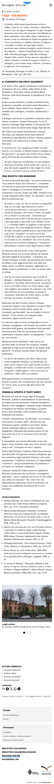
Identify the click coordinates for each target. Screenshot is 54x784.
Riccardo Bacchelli (11, 680)
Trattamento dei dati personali (13, 740)
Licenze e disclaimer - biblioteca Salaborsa (17, 736)
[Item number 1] (24, 633)
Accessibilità (7, 732)
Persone (5, 719)
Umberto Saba (10, 673)
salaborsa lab (10, 759)
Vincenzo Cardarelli (12, 676)
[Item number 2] (27, 633)
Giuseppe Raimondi (12, 670)
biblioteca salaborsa (14, 748)
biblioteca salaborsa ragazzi (19, 752)
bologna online (11, 756)
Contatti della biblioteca (11, 715)
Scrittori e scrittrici (12, 11)
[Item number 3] (30, 633)
